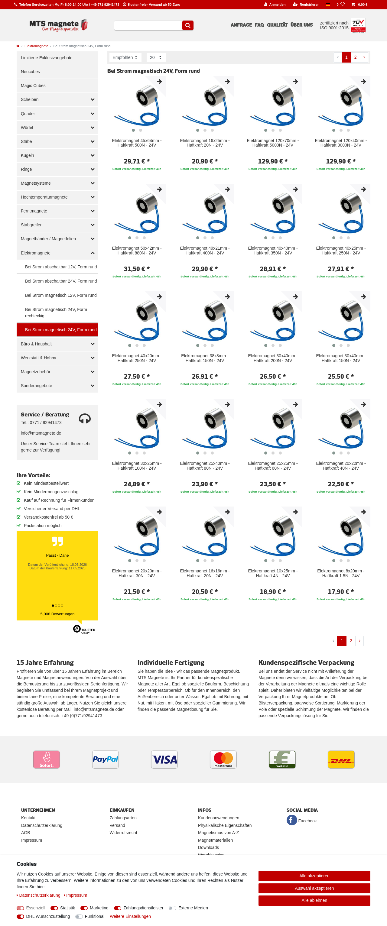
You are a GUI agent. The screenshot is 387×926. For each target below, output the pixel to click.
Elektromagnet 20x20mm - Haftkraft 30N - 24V (136, 573)
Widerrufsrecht (123, 832)
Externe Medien (193, 907)
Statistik (67, 907)
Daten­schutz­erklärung (39, 895)
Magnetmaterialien (215, 840)
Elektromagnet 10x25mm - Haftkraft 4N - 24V (273, 573)
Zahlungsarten (123, 817)
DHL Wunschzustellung (48, 916)
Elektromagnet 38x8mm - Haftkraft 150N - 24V (204, 358)
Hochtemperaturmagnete (44, 197)
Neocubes (30, 71)
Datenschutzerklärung (41, 825)
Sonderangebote (36, 385)
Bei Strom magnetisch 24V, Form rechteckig (56, 312)
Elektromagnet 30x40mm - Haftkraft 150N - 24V (341, 358)
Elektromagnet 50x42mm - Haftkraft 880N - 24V (136, 250)
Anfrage (241, 25)
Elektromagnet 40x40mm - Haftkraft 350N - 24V (273, 250)
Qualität (277, 25)
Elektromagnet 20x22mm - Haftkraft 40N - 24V (341, 465)
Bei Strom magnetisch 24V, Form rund (61, 329)
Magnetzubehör (35, 371)
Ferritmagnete (34, 211)
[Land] (328, 4)
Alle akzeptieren (314, 875)
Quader (28, 113)
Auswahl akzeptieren (314, 888)
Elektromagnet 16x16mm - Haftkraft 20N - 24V (204, 573)
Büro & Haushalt (36, 344)
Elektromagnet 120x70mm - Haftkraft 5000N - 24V (273, 142)
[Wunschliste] (340, 4)
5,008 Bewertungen (58, 614)
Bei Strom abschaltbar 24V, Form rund (61, 281)
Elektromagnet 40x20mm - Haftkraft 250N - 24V (136, 358)
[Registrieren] (306, 4)
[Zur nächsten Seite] (364, 57)
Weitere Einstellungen (130, 916)
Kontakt (28, 817)
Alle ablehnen (314, 900)
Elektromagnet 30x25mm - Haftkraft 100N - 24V (136, 465)
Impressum (31, 840)
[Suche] (188, 25)
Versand (117, 825)
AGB (25, 832)
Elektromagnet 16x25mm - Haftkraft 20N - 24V (204, 142)
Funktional (95, 916)
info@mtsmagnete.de (41, 433)
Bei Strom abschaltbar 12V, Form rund (61, 266)
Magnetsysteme (36, 183)
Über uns (302, 25)
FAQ (259, 25)
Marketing (99, 907)
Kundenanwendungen (218, 817)
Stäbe (26, 141)
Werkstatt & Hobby (38, 357)
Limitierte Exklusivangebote (46, 57)
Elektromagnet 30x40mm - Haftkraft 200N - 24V (273, 358)
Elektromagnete (36, 46)
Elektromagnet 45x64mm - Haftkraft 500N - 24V (136, 142)
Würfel (27, 127)
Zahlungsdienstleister (143, 907)
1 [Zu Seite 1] (346, 57)
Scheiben (29, 99)
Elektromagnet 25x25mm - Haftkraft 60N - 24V (273, 465)
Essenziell (35, 907)
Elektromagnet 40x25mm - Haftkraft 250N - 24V (341, 250)
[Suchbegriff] (148, 25)
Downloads (208, 847)
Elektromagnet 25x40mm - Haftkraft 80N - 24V (204, 465)
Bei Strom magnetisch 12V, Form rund (61, 295)
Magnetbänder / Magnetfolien (48, 238)
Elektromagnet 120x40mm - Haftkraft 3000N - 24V (341, 142)
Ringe (26, 169)
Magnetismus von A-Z (218, 832)
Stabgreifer (31, 224)
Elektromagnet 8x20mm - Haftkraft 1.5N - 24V (340, 573)
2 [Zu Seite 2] (355, 57)
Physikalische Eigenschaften (225, 825)
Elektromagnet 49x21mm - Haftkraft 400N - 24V (204, 250)
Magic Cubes (33, 85)
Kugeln (27, 155)
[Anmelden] (275, 4)
